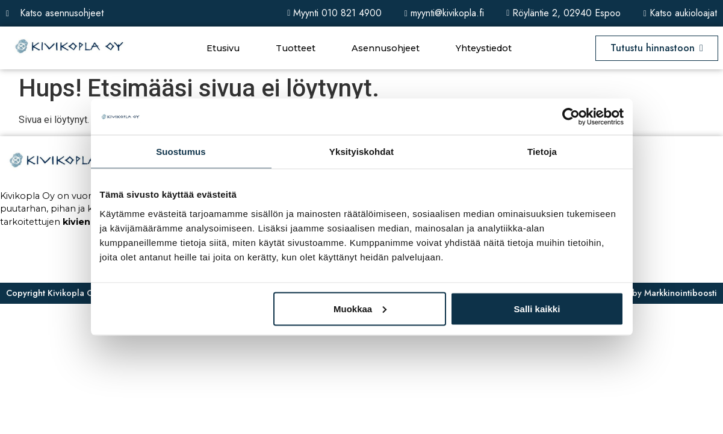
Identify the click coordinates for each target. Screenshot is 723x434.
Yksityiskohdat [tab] (361, 151)
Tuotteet (295, 48)
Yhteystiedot (484, 48)
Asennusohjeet (386, 48)
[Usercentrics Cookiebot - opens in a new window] (571, 117)
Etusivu (223, 48)
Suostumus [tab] (181, 151)
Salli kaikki (537, 308)
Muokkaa (360, 308)
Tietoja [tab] (542, 151)
